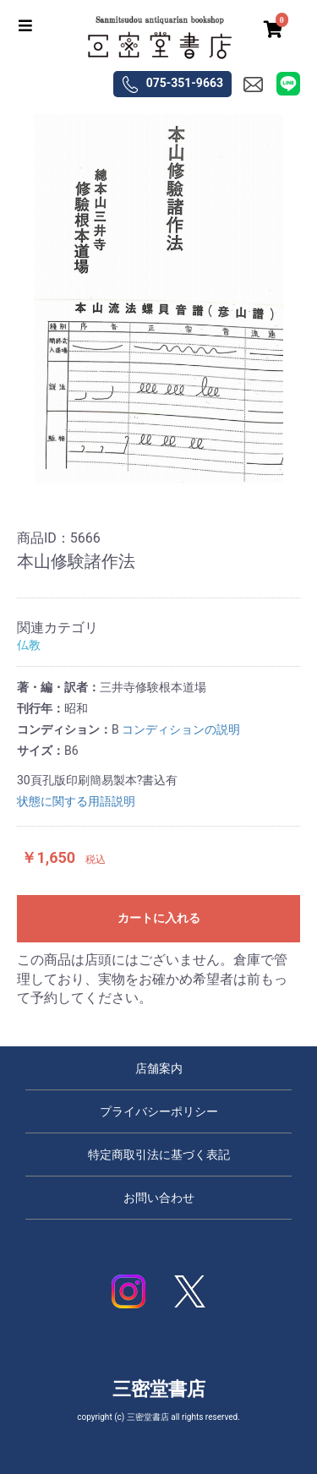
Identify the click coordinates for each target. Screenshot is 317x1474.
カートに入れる (159, 918)
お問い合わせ (158, 1197)
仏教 (29, 645)
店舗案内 (159, 1068)
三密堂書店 (158, 1389)
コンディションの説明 (181, 729)
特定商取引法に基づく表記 (159, 1154)
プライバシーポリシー (159, 1111)
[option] (158, 298)
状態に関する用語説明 (76, 801)
